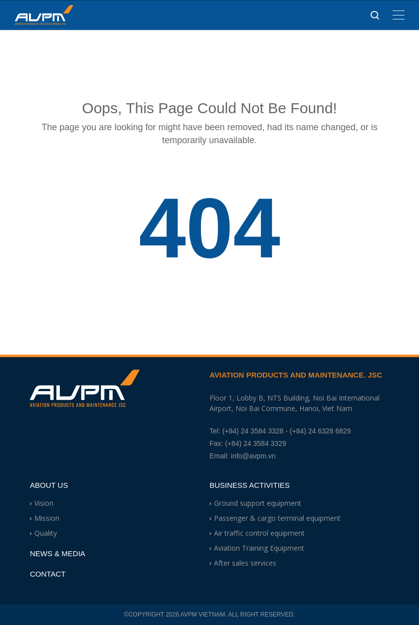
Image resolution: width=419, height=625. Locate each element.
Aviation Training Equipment (259, 548)
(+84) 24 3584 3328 (253, 431)
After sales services (245, 563)
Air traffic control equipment (259, 533)
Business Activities (250, 485)
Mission (46, 518)
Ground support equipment (257, 503)
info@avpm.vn (253, 456)
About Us (49, 485)
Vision (43, 503)
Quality (45, 533)
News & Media (57, 553)
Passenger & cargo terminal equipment (277, 518)
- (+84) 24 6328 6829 (318, 431)
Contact (47, 574)
